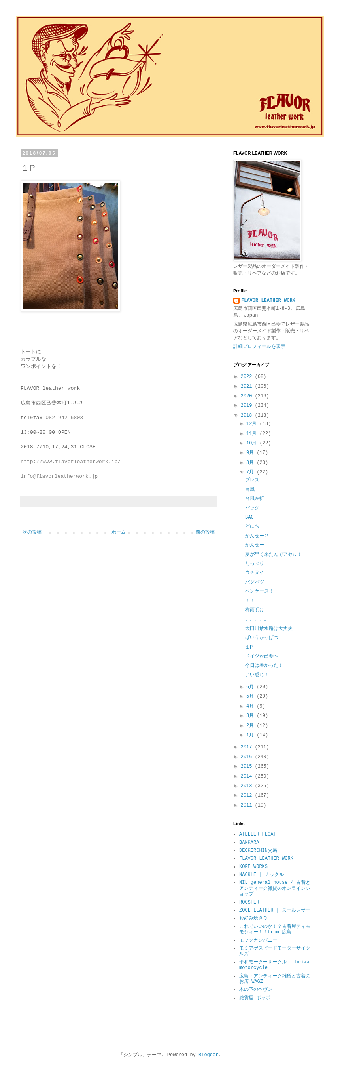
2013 (248, 786)
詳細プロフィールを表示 (259, 346)
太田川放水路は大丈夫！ (271, 628)
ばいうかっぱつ (261, 638)
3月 (251, 716)
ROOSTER (249, 902)
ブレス (252, 480)
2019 (248, 405)
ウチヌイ (254, 573)
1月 (251, 735)
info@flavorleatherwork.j (57, 476)
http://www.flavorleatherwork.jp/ (71, 462)
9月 (251, 453)
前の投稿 (205, 532)
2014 (248, 776)
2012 (248, 795)
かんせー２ (257, 536)
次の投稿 (32, 532)
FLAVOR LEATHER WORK (268, 300)
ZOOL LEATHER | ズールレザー (274, 910)
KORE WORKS (253, 867)
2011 (248, 805)
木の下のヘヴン (255, 989)
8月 (251, 462)
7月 (251, 472)
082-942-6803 (64, 418)
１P (249, 647)
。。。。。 (257, 619)
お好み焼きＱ (253, 918)
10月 (253, 443)
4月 (251, 706)
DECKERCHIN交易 (258, 850)
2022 (248, 377)
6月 (251, 687)
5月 (251, 696)
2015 (248, 766)
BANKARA (249, 842)
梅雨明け (254, 610)
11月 (253, 434)
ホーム (118, 532)
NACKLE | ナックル (261, 875)
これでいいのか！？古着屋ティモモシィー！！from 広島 (274, 929)
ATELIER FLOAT (257, 834)
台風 (250, 489)
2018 (248, 415)
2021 (248, 386)
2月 (251, 726)
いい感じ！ (257, 675)
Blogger (208, 1055)
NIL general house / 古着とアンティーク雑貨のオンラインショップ (274, 888)
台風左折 (254, 499)
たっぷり (254, 564)
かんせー (254, 545)
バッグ (252, 508)
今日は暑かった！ (264, 665)
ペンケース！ (259, 591)
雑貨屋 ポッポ (254, 998)
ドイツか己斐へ (261, 656)
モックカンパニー (258, 940)
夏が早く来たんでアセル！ (273, 554)
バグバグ (254, 582)
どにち (252, 526)
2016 (248, 757)
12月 (253, 424)
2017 (248, 747)
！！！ (252, 601)
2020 (248, 396)
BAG (249, 517)
